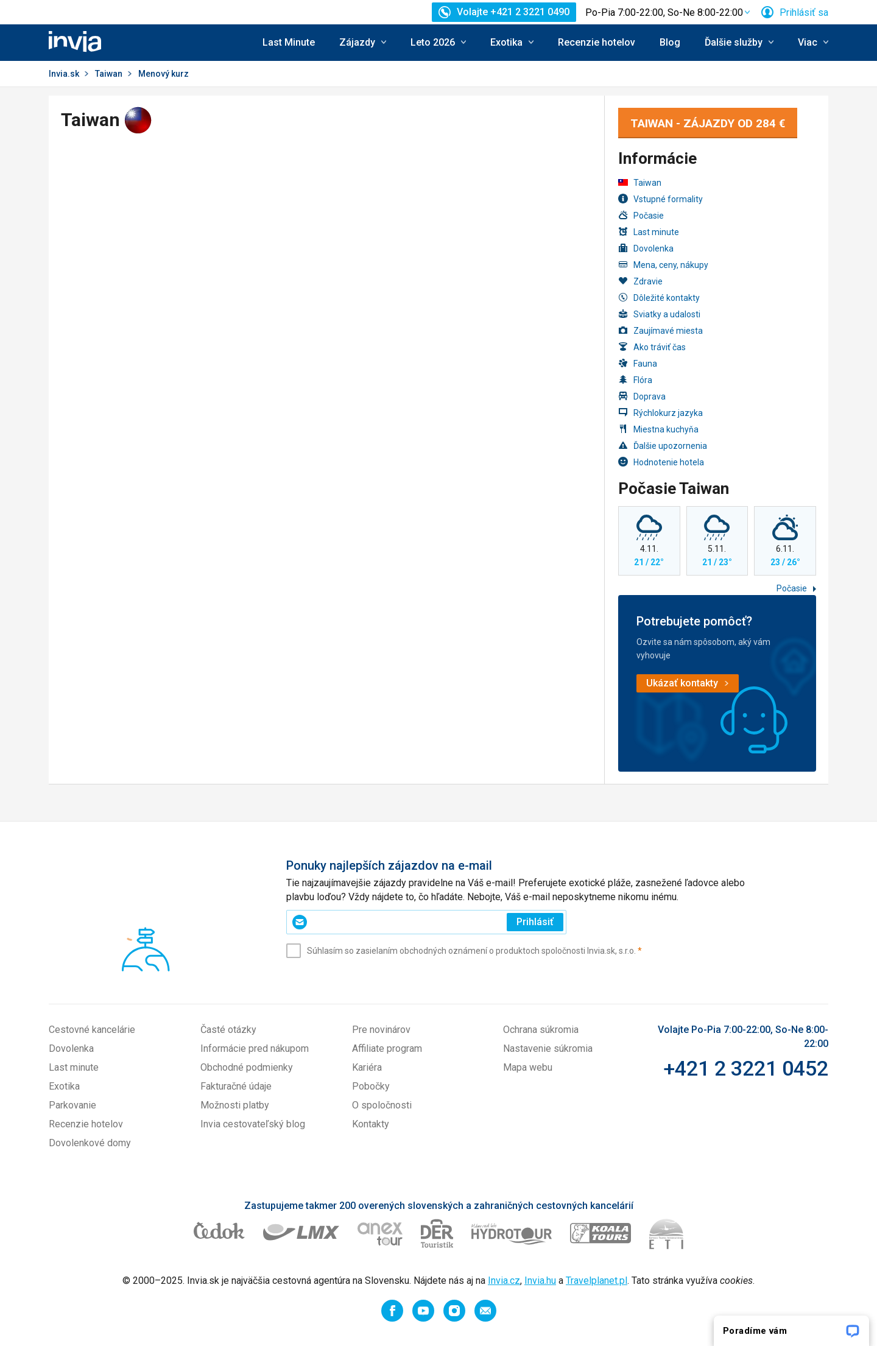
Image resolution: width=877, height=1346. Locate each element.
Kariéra (367, 1067)
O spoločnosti (382, 1105)
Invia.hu (540, 1280)
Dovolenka (646, 248)
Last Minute (288, 42)
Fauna (637, 363)
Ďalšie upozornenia (662, 445)
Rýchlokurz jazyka (660, 412)
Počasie (641, 215)
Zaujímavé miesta (660, 330)
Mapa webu (527, 1067)
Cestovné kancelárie (92, 1029)
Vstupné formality (660, 199)
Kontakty (370, 1124)
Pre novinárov (381, 1029)
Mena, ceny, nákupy (663, 264)
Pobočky (371, 1086)
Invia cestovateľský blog (252, 1124)
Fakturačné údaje (236, 1086)
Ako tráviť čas (652, 347)
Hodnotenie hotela (661, 462)
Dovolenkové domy (90, 1143)
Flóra (635, 380)
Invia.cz (504, 1280)
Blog (670, 42)
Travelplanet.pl (596, 1280)
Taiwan (108, 74)
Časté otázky (228, 1029)
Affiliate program (387, 1048)
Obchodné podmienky (246, 1067)
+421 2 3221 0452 (745, 1068)
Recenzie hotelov (596, 42)
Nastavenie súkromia (548, 1048)
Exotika (64, 1086)
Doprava (642, 396)
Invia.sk (64, 74)
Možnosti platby (234, 1105)
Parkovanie (72, 1105)
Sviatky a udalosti (659, 314)
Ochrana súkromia (541, 1029)
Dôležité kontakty (659, 297)
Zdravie (640, 281)
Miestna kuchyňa (658, 429)
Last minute (648, 232)
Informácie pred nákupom (254, 1048)
